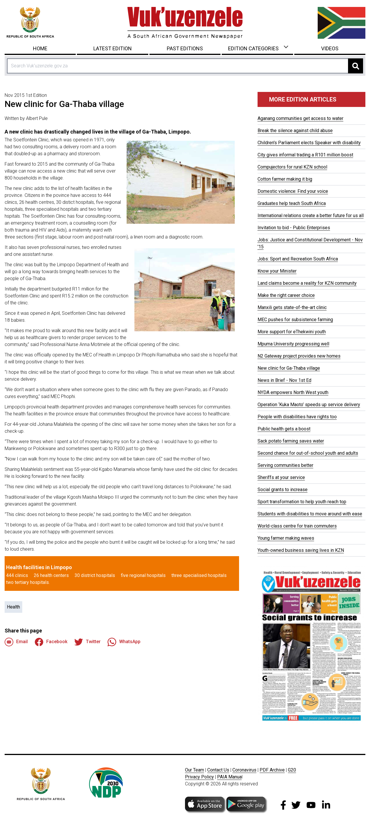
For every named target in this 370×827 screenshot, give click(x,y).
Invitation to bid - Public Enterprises (294, 227)
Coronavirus (244, 770)
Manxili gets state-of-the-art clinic (292, 307)
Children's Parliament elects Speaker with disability (309, 142)
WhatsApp (124, 642)
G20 (292, 770)
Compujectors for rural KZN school (292, 167)
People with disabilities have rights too (297, 416)
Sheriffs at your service (281, 477)
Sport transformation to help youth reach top (302, 501)
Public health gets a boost (284, 429)
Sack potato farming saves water (291, 441)
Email (16, 642)
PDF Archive (272, 770)
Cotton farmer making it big (285, 179)
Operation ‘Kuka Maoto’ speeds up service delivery (309, 404)
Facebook (51, 642)
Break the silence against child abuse (295, 130)
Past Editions (185, 48)
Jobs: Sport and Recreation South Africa (298, 259)
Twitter (87, 642)
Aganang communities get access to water (300, 118)
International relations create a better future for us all (311, 215)
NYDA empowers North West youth (293, 392)
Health (13, 607)
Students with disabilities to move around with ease (310, 514)
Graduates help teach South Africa (292, 203)
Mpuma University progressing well (293, 344)
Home (40, 48)
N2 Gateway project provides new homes (299, 356)
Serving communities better (285, 465)
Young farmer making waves (286, 538)
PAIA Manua (229, 777)
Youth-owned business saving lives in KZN (301, 550)
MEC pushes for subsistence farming (295, 319)
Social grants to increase (283, 489)
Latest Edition (112, 48)
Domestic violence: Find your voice (293, 191)
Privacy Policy (199, 777)
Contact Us (218, 770)
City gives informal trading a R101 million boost (305, 155)
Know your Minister (277, 271)
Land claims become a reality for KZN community (307, 283)
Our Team (194, 770)
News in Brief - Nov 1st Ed (284, 380)
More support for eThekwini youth (292, 331)
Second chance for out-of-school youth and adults (308, 453)
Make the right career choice (286, 295)
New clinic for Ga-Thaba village (289, 368)
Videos (329, 48)
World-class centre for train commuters (297, 526)
